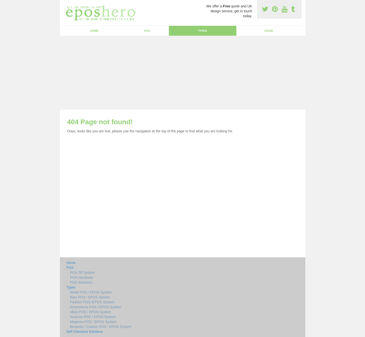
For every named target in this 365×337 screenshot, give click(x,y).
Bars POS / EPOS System (90, 297)
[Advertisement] (182, 72)
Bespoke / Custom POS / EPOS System (100, 327)
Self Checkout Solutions (85, 332)
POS (147, 30)
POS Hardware (81, 277)
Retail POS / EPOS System (91, 292)
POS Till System (82, 273)
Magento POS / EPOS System (93, 322)
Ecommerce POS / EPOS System (96, 307)
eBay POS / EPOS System (90, 312)
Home (94, 30)
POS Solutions (81, 282)
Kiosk (269, 30)
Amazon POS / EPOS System (93, 317)
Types (202, 30)
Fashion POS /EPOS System (92, 302)
